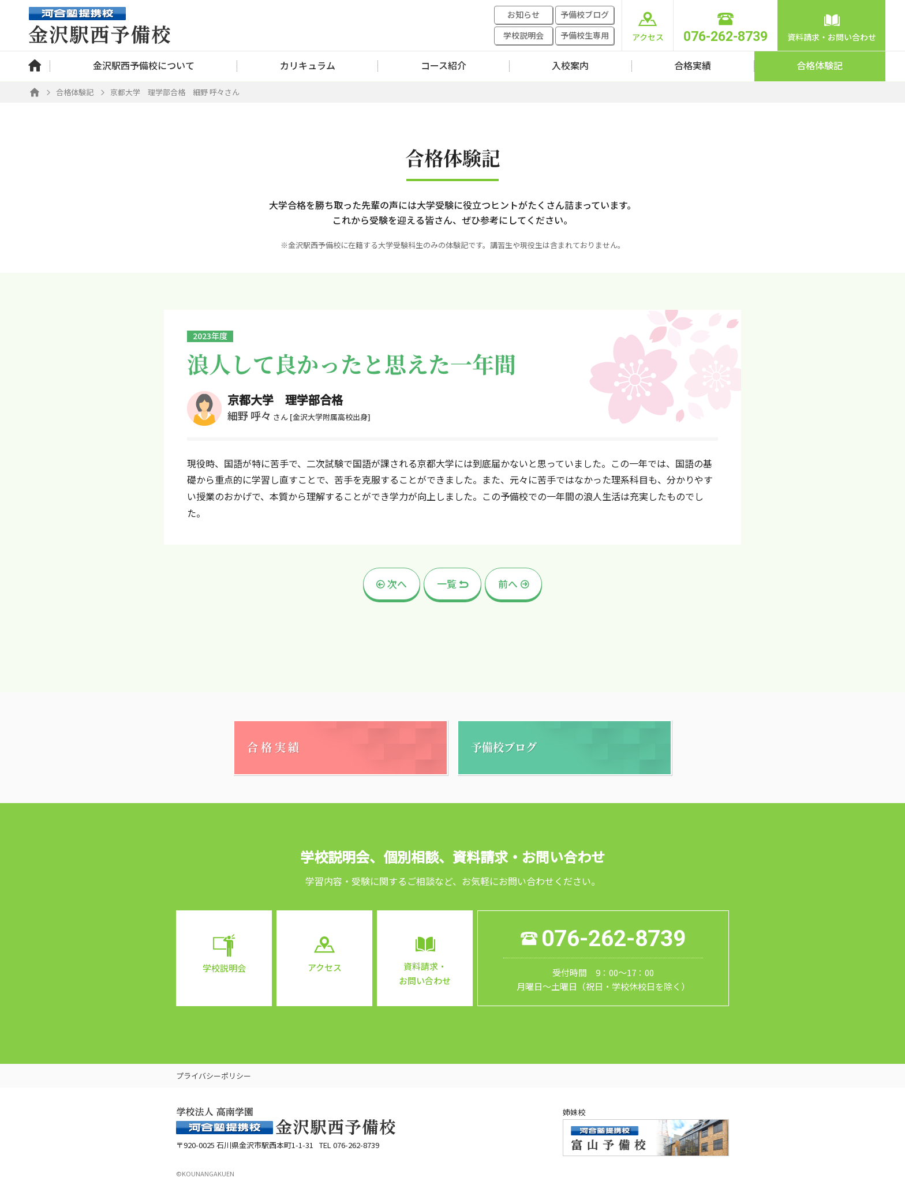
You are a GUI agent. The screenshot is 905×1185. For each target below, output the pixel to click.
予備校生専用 (584, 35)
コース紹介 (443, 65)
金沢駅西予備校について (144, 65)
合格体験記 (819, 65)
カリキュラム (307, 65)
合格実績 (692, 65)
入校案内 (570, 65)
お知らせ (523, 14)
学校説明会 (523, 35)
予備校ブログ (584, 14)
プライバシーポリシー (213, 1075)
